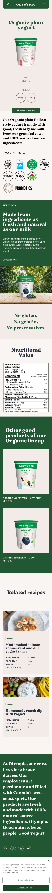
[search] (8, 4)
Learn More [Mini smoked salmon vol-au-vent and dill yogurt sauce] (12, 667)
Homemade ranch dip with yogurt (24, 712)
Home (26, 4)
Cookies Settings (26, 880)
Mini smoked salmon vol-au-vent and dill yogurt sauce (23, 648)
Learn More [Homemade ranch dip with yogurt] (12, 730)
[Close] (49, 861)
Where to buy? (27, 110)
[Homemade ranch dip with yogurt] (26, 687)
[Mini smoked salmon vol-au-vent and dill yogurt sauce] (26, 621)
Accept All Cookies (26, 888)
